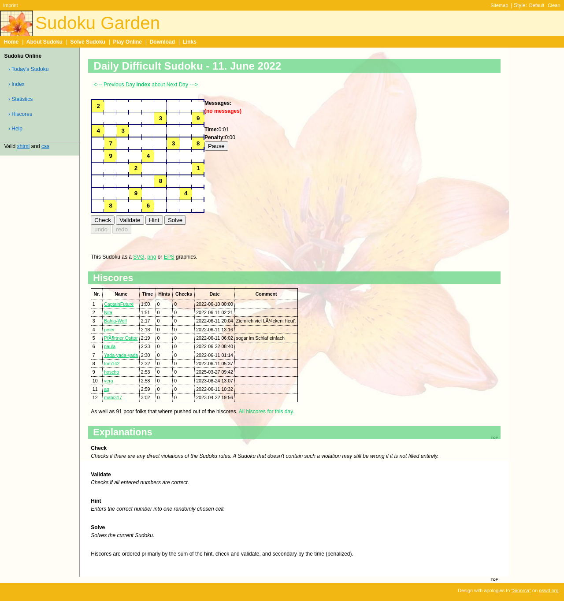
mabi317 (113, 397)
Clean (554, 5)
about (158, 85)
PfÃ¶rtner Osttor (120, 338)
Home (11, 42)
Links (190, 42)
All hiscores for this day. (266, 411)
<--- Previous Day (114, 85)
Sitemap (499, 5)
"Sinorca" (521, 590)
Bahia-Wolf (115, 320)
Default (537, 5)
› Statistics (20, 99)
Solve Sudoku (87, 42)
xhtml (23, 146)
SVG (138, 257)
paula (109, 346)
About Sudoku (44, 42)
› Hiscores (20, 114)
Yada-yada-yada (121, 355)
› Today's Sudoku (28, 69)
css (45, 146)
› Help (15, 129)
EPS (169, 257)
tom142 (111, 363)
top (494, 579)
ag (106, 389)
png (151, 257)
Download (162, 42)
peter (109, 329)
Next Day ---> (182, 85)
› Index (16, 84)
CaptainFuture (119, 304)
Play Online (127, 42)
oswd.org (548, 590)
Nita (108, 312)
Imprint (10, 5)
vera (108, 380)
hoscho (111, 372)
